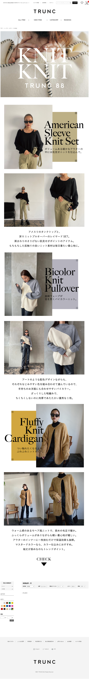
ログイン (51, 2)
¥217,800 (87, 4)
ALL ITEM (21, 20)
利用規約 (29, 641)
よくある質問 (21, 641)
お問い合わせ (60, 641)
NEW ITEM (38, 20)
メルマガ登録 (36, 2)
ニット (3, 586)
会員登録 (44, 2)
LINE (55, 649)
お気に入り (82, 2)
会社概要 (69, 641)
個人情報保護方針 (49, 641)
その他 (15, 28)
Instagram (37, 649)
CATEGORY (54, 20)
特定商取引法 (38, 641)
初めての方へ (11, 641)
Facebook (47, 649)
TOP (1, 28)
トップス (6, 28)
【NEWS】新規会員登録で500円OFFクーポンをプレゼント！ (16, 2)
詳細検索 (75, 2)
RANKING (67, 20)
